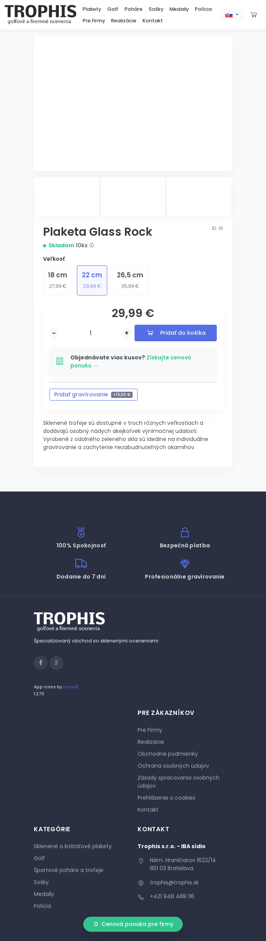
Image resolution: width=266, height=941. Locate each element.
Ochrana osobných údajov (173, 766)
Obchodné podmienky (168, 754)
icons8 (70, 687)
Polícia (203, 9)
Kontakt (153, 20)
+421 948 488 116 (172, 896)
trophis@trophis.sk (174, 882)
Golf (112, 9)
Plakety (92, 9)
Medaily (179, 9)
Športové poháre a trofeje (68, 870)
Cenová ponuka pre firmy (133, 924)
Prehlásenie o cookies (166, 798)
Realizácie (123, 20)
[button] (232, 15)
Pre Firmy (94, 20)
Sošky (156, 9)
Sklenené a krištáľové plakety (73, 846)
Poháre (134, 9)
